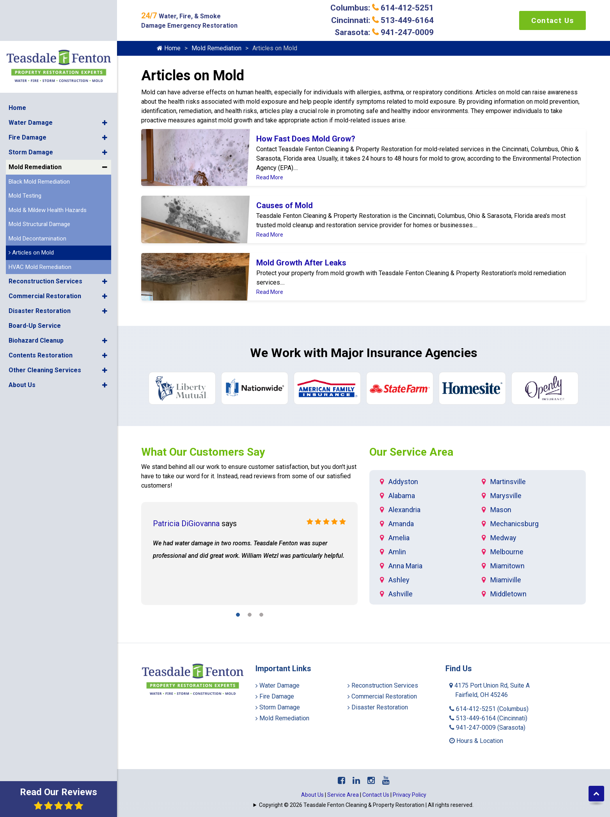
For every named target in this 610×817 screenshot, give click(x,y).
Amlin (397, 552)
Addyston (403, 481)
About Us (22, 338)
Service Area (343, 795)
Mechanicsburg (514, 524)
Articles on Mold (31, 205)
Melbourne (506, 552)
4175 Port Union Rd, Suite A (489, 690)
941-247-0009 (487, 727)
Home (17, 61)
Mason (500, 510)
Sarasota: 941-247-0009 (384, 32)
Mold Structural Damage (39, 177)
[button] (104, 76)
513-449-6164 (488, 718)
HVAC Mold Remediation (40, 220)
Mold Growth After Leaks (301, 262)
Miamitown (507, 566)
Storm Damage (31, 105)
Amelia (399, 538)
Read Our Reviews (58, 798)
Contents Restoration (41, 308)
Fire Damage (27, 90)
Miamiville (505, 580)
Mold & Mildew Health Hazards (48, 163)
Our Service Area (411, 452)
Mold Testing (25, 148)
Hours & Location (476, 740)
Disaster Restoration (40, 264)
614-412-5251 (488, 709)
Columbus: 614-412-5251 (382, 7)
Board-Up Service (35, 279)
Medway (503, 538)
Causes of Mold (284, 205)
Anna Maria (405, 566)
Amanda (401, 524)
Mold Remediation (35, 120)
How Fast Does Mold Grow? (305, 138)
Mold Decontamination (37, 191)
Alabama (401, 496)
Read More (269, 177)
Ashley (399, 580)
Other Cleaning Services (45, 323)
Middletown (508, 594)
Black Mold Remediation (39, 134)
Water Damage (31, 76)
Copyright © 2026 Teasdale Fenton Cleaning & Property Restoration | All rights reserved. (366, 805)
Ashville (400, 594)
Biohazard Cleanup (36, 293)
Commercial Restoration (45, 249)
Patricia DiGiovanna (186, 523)
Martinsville (508, 481)
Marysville (505, 496)
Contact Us (552, 20)
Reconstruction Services (45, 234)
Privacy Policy (409, 795)
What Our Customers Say (203, 452)
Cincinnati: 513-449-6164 (382, 20)
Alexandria (404, 510)
